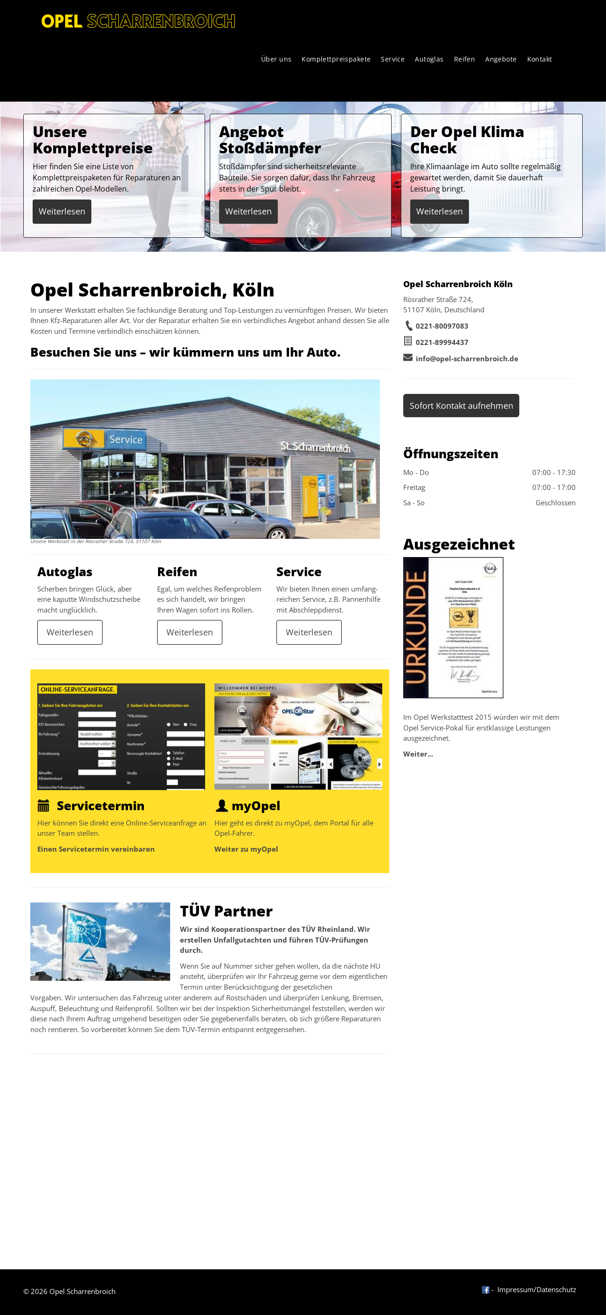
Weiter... (418, 753)
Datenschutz (556, 1289)
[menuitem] (276, 58)
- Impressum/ (514, 1289)
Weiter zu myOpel (246, 849)
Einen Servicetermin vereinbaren (96, 849)
